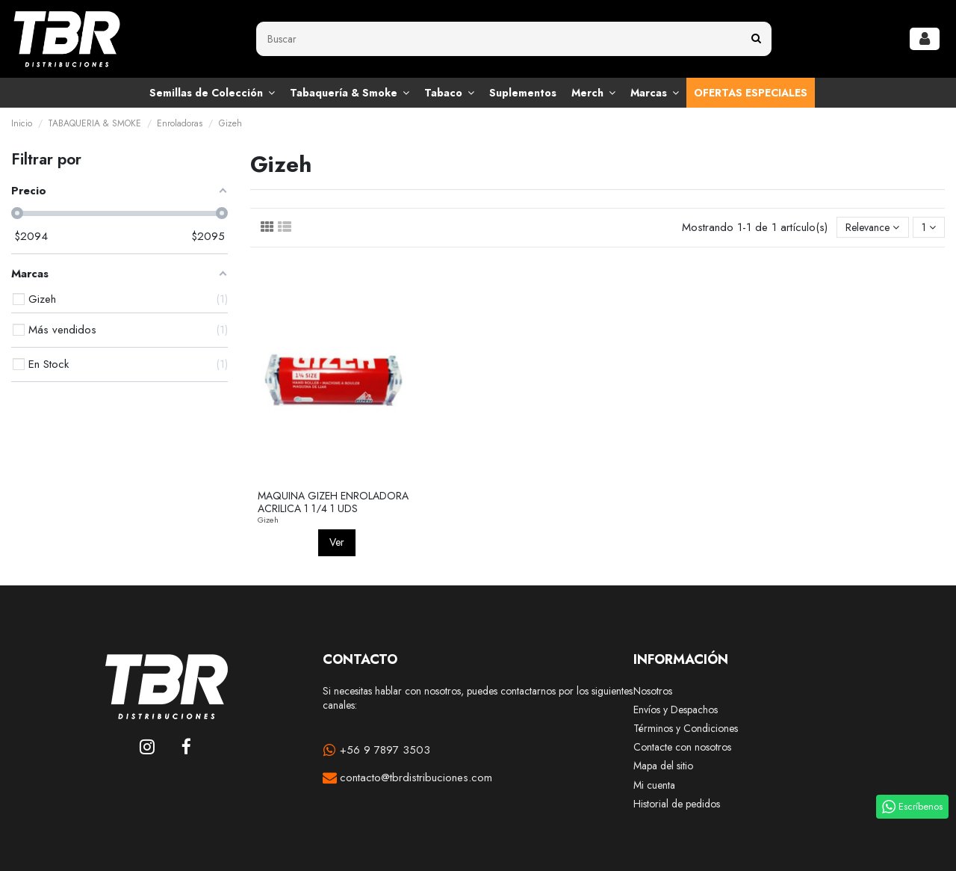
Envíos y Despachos (675, 710)
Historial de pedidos (676, 804)
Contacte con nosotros (682, 747)
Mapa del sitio (663, 766)
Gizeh (268, 520)
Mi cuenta (654, 785)
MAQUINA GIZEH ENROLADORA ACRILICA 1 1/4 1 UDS (333, 502)
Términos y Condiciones (685, 728)
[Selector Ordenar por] (872, 227)
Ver (336, 542)
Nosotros (652, 691)
